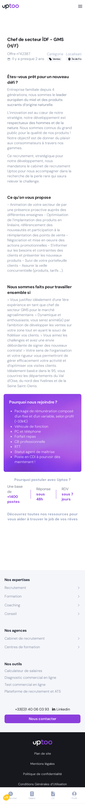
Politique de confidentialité (42, 774)
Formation (13, 596)
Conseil (11, 613)
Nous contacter (42, 718)
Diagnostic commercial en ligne (30, 677)
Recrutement (15, 587)
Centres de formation (22, 647)
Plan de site (42, 753)
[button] (9, 796)
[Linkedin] (61, 709)
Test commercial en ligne (25, 684)
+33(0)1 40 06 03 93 (32, 709)
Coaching (12, 605)
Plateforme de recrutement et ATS (33, 691)
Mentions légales (42, 764)
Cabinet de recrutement (25, 638)
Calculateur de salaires (23, 670)
